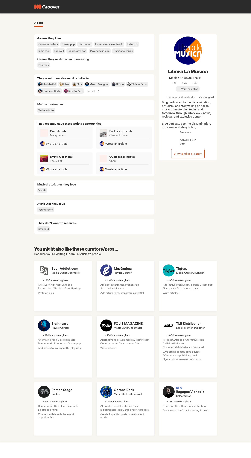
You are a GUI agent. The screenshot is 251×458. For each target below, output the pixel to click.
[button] (93, 91)
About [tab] (38, 23)
